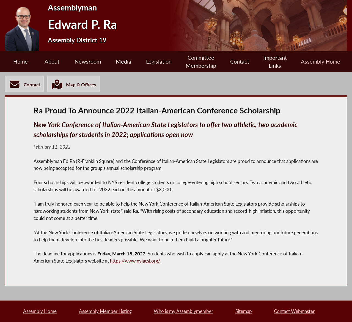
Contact (239, 61)
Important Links (275, 61)
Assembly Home (320, 61)
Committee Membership (201, 61)
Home (20, 61)
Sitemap (243, 311)
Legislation (159, 61)
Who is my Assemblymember (183, 311)
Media (123, 61)
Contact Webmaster (294, 311)
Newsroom (88, 61)
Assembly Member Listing (105, 311)
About (52, 61)
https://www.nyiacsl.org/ (135, 261)
